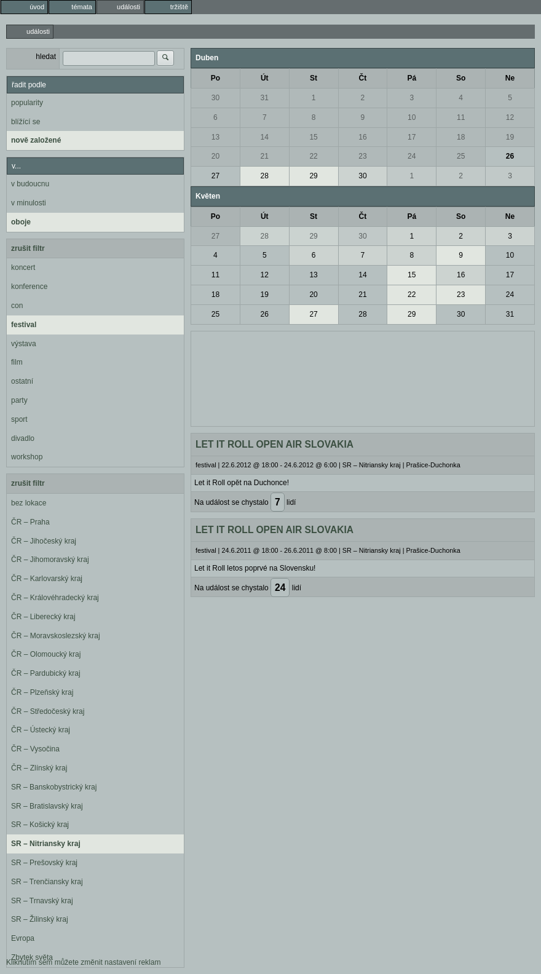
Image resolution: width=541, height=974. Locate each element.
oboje (21, 222)
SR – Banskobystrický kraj (54, 787)
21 (265, 156)
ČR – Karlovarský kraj (46, 578)
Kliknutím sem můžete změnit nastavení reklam (83, 962)
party (19, 400)
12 (510, 117)
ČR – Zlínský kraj (39, 768)
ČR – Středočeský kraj (47, 711)
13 (215, 137)
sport (19, 419)
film (17, 362)
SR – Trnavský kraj (42, 901)
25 (461, 156)
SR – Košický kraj (40, 824)
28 (265, 176)
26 (510, 156)
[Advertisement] (362, 377)
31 (265, 97)
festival (23, 324)
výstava (23, 343)
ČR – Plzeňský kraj (42, 692)
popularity (27, 102)
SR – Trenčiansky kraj (47, 881)
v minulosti (28, 203)
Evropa (22, 938)
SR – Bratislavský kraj (47, 806)
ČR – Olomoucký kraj (46, 654)
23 (362, 156)
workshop (26, 457)
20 (215, 156)
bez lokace (28, 503)
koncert (23, 267)
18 (461, 137)
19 (510, 137)
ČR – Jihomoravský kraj (50, 559)
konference (29, 286)
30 (215, 97)
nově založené (36, 140)
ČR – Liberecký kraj (43, 616)
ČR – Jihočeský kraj (43, 541)
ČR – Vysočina (35, 749)
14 (265, 137)
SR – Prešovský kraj (44, 862)
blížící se (25, 121)
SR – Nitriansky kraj (46, 843)
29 (313, 176)
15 (313, 137)
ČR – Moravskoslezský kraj (55, 636)
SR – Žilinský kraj (39, 919)
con (17, 305)
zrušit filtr (28, 248)
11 (461, 117)
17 (412, 137)
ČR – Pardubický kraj (46, 673)
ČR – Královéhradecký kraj (55, 597)
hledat (46, 56)
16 (362, 137)
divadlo (22, 438)
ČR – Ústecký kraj (40, 730)
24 (412, 156)
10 (412, 117)
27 (215, 176)
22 (313, 156)
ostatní (22, 381)
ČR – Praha (30, 522)
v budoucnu (30, 184)
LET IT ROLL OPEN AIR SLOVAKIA (274, 444)
